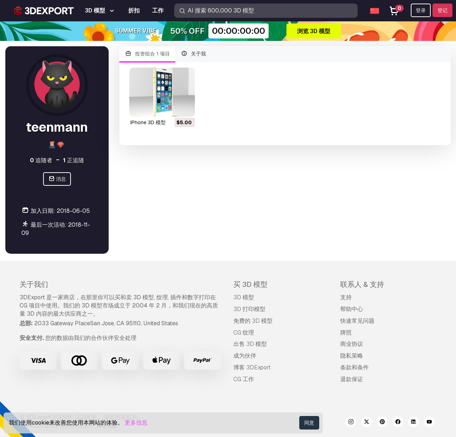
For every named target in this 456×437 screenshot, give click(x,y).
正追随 (73, 160)
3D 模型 (243, 297)
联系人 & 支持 (362, 284)
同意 (309, 423)
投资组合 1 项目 (147, 54)
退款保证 (351, 379)
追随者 (41, 160)
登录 (421, 10)
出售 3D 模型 (250, 344)
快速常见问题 (357, 321)
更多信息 (136, 422)
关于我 (193, 54)
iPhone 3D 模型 (148, 122)
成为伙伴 (244, 355)
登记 (442, 10)
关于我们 (34, 284)
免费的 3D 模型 (253, 321)
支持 (346, 297)
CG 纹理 (243, 332)
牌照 (346, 332)
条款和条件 (354, 367)
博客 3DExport (252, 367)
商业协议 (351, 344)
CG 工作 (243, 379)
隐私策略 (351, 355)
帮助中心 (351, 309)
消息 (57, 179)
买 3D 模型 (250, 284)
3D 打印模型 (249, 309)
